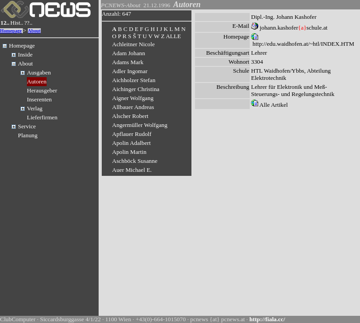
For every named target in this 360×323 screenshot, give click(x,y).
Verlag (35, 108)
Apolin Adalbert (131, 143)
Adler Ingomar (129, 71)
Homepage (11, 30)
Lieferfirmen (42, 117)
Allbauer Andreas (133, 107)
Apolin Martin (129, 151)
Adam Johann (128, 53)
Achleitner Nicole (133, 44)
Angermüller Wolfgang (139, 125)
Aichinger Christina (136, 89)
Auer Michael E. (132, 169)
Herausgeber (42, 90)
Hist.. (16, 22)
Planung (28, 135)
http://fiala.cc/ (267, 319)
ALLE (173, 36)
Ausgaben (39, 72)
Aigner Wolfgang (132, 98)
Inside (25, 54)
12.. (4, 22)
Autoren (37, 81)
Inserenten (39, 99)
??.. (28, 22)
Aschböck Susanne (134, 160)
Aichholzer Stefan (134, 80)
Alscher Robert (130, 116)
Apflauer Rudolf (132, 134)
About (34, 30)
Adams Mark (127, 62)
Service (27, 126)
